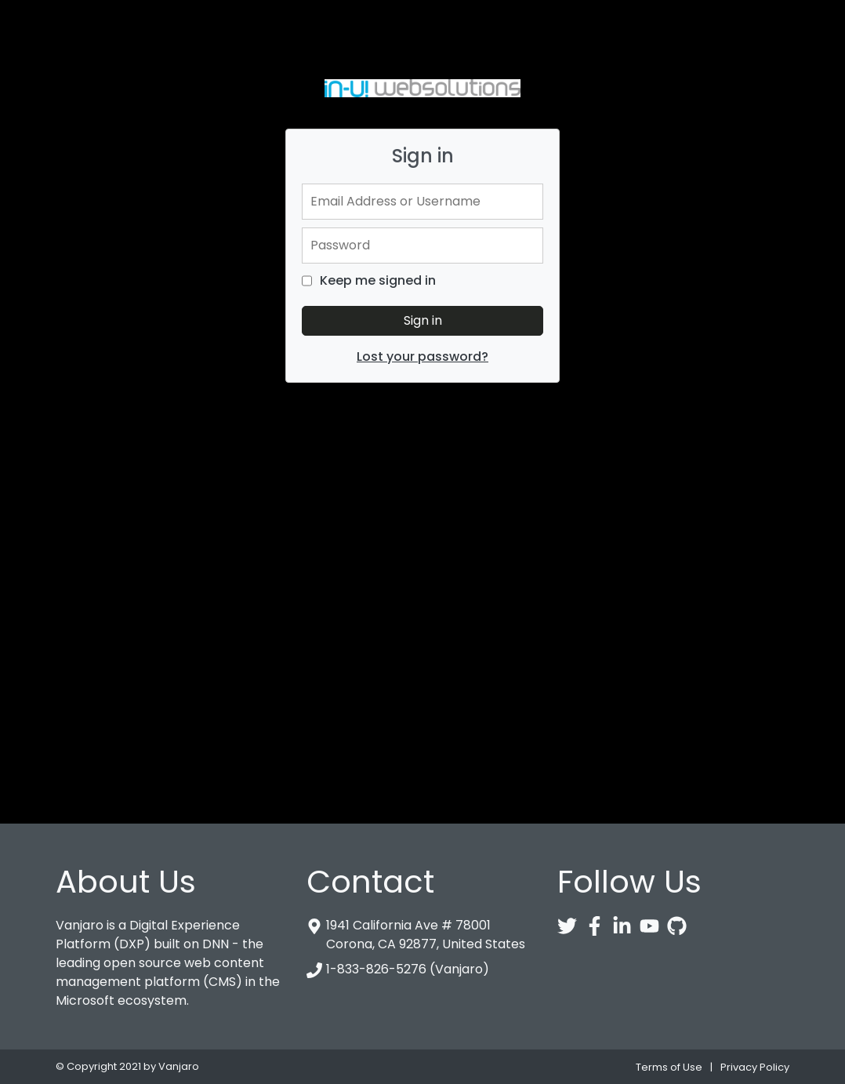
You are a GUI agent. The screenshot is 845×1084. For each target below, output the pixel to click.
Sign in (423, 320)
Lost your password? (422, 356)
